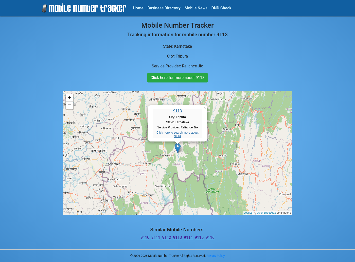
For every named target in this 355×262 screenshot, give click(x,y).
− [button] (69, 105)
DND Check (221, 8)
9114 (188, 237)
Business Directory (164, 8)
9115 (199, 237)
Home (138, 8)
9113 (177, 111)
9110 (145, 237)
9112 (166, 237)
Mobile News (196, 8)
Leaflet (248, 212)
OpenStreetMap (266, 212)
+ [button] (69, 98)
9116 (210, 237)
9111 (155, 237)
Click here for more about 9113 (177, 77)
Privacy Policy (216, 256)
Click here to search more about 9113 (177, 134)
